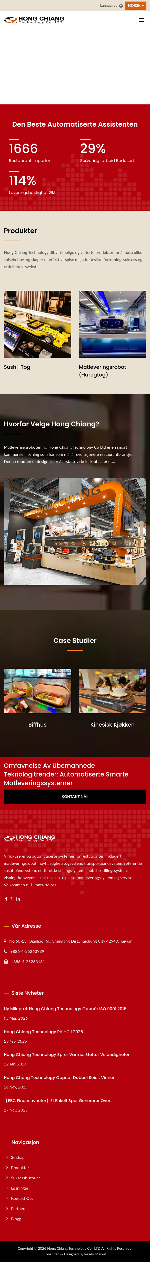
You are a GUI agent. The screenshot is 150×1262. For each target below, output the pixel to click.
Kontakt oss (22, 1198)
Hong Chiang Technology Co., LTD (74, 1248)
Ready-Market (95, 1254)
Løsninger (19, 1187)
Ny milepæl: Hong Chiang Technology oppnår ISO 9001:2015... (66, 1009)
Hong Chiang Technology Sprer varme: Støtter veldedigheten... (69, 1055)
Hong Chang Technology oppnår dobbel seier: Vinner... (60, 1078)
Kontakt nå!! (75, 796)
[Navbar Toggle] (141, 20)
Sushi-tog (17, 367)
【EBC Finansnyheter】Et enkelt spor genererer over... (58, 1101)
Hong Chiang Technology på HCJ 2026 (43, 1032)
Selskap (18, 1157)
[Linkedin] (18, 899)
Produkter (20, 1167)
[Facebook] (6, 899)
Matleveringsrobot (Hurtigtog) (102, 370)
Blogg (16, 1218)
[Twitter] (12, 899)
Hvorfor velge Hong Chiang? (51, 424)
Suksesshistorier (25, 1177)
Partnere (18, 1208)
